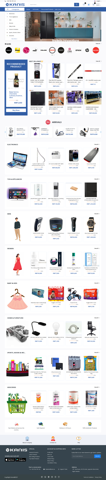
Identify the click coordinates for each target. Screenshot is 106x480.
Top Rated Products (34, 458)
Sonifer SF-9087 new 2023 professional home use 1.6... (38, 164)
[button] (30, 26)
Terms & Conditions (89, 477)
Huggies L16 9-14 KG (56, 302)
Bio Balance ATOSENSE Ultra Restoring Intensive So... (91, 268)
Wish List (49, 454)
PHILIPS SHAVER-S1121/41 (74, 233)
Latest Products (33, 454)
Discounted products (47, 9)
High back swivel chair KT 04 (91, 337)
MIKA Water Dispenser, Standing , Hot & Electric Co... (56, 199)
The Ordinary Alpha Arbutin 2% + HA (38, 268)
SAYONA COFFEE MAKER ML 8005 (74, 108)
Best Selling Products (34, 456)
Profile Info (50, 452)
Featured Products (33, 452)
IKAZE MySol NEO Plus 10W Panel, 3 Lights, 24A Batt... (38, 372)
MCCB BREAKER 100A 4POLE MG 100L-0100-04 (73, 372)
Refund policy (50, 458)
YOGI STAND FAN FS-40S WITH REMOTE (56, 108)
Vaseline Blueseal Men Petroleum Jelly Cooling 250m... (56, 234)
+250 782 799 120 (10, 1)
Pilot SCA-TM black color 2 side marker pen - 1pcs (75, 81)
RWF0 (98, 4)
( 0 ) (17, 100)
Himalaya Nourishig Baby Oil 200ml (73, 268)
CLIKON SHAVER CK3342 (38, 233)
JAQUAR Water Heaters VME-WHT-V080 (38, 199)
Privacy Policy (98, 477)
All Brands (36, 9)
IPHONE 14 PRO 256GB (73, 164)
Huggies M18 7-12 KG (91, 302)
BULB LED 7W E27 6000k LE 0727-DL (56, 337)
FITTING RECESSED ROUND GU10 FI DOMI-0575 (74, 338)
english (97, 1)
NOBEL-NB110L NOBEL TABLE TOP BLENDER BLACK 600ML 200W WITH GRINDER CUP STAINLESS (38, 81)
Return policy (50, 460)
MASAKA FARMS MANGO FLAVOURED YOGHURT (38, 407)
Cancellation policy (52, 463)
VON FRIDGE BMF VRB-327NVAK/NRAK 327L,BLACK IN (91, 199)
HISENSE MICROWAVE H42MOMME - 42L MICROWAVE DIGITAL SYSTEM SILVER (92, 108)
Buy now (16, 110)
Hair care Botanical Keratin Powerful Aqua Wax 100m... (56, 268)
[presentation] (5, 132)
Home (28, 9)
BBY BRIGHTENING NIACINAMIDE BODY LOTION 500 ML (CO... (56, 407)
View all (98, 43)
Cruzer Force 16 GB (91, 164)
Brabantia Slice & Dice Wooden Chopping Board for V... (73, 199)
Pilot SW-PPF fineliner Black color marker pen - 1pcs (56, 81)
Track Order (50, 456)
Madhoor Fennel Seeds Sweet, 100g (91, 372)
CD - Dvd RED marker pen (93, 80)
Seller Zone (58, 9)
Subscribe (97, 456)
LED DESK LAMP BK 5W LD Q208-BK (38, 337)
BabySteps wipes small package (38, 302)
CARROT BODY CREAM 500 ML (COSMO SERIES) (73, 407)
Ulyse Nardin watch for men (91, 233)
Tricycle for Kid (73, 302)
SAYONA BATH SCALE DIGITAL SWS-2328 (36, 108)
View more (14, 39)
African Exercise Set (56, 372)
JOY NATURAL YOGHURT (91, 406)
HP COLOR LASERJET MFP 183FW (56, 164)
